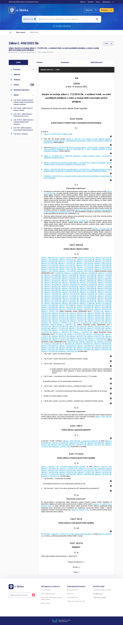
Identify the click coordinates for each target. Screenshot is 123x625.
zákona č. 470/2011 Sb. (78, 317)
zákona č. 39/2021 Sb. (103, 346)
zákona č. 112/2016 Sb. (79, 221)
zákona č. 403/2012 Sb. (78, 319)
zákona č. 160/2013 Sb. (62, 323)
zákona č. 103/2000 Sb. (70, 275)
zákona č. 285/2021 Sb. (85, 347)
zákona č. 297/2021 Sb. (49, 349)
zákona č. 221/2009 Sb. (67, 305)
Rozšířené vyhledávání (62, 26)
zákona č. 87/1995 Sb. (49, 263)
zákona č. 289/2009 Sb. (49, 307)
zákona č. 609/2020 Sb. (86, 346)
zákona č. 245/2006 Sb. (88, 298)
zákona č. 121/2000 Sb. (88, 275)
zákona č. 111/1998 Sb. (85, 267)
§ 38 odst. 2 (47, 534)
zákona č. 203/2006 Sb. (52, 298)
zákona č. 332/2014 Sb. (95, 326)
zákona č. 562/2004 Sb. (88, 288)
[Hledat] (97, 19)
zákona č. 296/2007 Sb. (70, 302)
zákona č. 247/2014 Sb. (60, 326)
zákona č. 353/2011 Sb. (78, 313)
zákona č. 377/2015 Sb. (103, 470)
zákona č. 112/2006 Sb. (70, 296)
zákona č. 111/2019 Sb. (49, 474)
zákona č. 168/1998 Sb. (49, 269)
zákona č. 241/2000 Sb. (52, 277)
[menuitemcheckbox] (22, 84)
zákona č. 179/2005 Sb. (88, 290)
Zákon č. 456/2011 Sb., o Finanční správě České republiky (63, 467)
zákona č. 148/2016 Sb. (62, 332)
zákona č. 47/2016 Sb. (60, 330)
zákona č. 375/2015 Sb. (95, 328)
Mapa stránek (45, 603)
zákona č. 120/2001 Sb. (52, 279)
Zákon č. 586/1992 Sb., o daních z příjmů (56, 258)
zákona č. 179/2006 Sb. (88, 296)
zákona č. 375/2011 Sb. (60, 315)
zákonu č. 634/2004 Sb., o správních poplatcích (80, 441)
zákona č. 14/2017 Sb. (86, 472)
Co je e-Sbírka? (46, 590)
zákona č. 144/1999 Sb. (49, 271)
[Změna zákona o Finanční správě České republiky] (22, 122)
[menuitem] (91, 10)
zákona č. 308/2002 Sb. (70, 282)
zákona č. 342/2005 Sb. (52, 292)
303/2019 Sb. (73, 342)
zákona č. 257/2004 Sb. (70, 286)
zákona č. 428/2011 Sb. (95, 315)
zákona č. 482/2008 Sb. (70, 303)
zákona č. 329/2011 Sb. (60, 313)
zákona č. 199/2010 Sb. (67, 309)
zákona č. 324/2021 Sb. (67, 349)
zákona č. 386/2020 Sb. (85, 474)
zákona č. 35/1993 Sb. (86, 258)
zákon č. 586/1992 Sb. (103, 417)
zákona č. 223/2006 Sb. (70, 298)
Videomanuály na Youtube (22, 595)
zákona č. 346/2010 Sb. (85, 309)
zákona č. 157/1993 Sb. (49, 260)
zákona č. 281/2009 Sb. (103, 305)
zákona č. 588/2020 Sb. (67, 346)
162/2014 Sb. (46, 326)
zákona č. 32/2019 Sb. (60, 340)
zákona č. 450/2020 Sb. (84, 344)
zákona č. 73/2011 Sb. (49, 311)
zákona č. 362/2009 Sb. (49, 309)
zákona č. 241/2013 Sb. (102, 323)
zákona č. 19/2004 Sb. (89, 284)
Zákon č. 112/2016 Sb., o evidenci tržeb (58, 134)
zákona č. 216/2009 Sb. (49, 305)
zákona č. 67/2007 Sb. (88, 300)
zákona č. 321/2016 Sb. (76, 334)
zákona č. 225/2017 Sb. (78, 336)
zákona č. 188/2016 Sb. (82, 332)
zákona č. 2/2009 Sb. (87, 303)
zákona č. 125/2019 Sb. (97, 340)
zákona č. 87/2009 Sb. (103, 303)
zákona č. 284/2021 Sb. (67, 347)
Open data (70, 594)
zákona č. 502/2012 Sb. (77, 445)
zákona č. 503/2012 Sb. (61, 321)
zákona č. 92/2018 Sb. (78, 338)
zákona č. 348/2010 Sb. (103, 309)
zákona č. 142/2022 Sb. (49, 351)
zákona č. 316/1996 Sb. (49, 265)
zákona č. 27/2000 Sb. (89, 273)
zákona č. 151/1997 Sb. (85, 265)
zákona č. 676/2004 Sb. (70, 290)
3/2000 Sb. (59, 273)
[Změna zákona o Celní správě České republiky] (22, 129)
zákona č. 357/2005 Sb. (70, 292)
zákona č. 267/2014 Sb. (78, 326)
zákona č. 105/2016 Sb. (77, 330)
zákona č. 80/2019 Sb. (78, 340)
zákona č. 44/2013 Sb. (78, 321)
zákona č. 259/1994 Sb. (85, 261)
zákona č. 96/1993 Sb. (103, 258)
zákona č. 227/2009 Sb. (85, 305)
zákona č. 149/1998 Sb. (103, 267)
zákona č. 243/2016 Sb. (68, 472)
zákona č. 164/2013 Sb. (69, 469)
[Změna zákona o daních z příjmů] (22, 109)
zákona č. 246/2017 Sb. (95, 336)
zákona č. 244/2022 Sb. (68, 351)
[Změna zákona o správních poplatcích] (22, 115)
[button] (18, 62)
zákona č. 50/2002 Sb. (52, 280)
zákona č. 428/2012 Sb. (95, 319)
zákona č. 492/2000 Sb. (88, 277)
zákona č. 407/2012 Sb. (59, 445)
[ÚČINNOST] (22, 134)
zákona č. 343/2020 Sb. (53, 344)
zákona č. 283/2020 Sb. (67, 474)
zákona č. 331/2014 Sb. (95, 445)
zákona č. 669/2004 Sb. (52, 290)
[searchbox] (65, 19)
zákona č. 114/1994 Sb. (67, 261)
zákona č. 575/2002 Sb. (88, 282)
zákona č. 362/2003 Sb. (53, 284)
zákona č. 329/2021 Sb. (85, 349)
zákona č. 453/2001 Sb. (88, 279)
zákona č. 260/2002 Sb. (52, 282)
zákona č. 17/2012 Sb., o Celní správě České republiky (71, 534)
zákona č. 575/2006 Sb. (60, 443)
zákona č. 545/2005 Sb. (53, 294)
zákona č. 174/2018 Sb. (95, 338)
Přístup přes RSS (72, 590)
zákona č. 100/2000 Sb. (52, 275)
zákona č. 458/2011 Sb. (102, 467)
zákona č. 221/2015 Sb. (77, 328)
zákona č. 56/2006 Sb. (89, 294)
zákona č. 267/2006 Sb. (53, 300)
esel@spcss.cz (98, 594)
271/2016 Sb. (61, 334)
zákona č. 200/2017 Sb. (60, 336)
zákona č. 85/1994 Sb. (49, 261)
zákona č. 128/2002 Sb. (70, 280)
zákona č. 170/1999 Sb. (67, 271)
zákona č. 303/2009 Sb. (67, 307)
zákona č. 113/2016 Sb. (95, 330)
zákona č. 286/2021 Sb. (103, 347)
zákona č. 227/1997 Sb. (67, 267)
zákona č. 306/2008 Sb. (52, 303)
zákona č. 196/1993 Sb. (67, 260)
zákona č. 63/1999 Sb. (85, 269)
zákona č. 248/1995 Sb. (103, 263)
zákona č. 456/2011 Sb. (80, 510)
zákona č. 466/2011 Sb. (60, 317)
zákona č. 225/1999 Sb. (85, 271)
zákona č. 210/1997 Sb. (49, 267)
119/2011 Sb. (98, 311)
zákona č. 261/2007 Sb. (52, 302)
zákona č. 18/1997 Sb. (67, 265)
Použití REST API (72, 597)
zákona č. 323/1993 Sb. (86, 260)
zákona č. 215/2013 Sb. (82, 323)
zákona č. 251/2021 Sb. (49, 347)
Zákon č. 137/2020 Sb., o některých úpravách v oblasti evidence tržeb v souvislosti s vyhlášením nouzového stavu (78, 157)
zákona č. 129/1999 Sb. (103, 269)
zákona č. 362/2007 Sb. (88, 302)
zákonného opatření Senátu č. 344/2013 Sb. (58, 324)
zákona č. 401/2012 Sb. (60, 319)
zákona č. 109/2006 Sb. (52, 296)
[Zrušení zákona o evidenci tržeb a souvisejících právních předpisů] (22, 102)
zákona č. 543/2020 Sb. (49, 346)
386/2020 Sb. (69, 344)
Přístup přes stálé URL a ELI (76, 601)
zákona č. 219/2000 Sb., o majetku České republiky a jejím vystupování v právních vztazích (78, 211)
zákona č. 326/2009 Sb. (103, 307)
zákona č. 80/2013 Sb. (96, 321)
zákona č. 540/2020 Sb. (103, 344)
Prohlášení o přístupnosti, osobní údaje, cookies (51, 598)
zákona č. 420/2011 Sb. (78, 315)
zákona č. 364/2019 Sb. (88, 342)
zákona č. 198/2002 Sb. (88, 280)
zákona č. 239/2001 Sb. (70, 279)
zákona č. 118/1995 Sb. (67, 263)
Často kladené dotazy (48, 594)
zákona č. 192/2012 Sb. (95, 317)
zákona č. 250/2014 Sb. (67, 470)
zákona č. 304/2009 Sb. (85, 307)
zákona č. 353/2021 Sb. (103, 349)
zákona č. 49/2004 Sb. (52, 286)
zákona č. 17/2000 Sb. (72, 273)
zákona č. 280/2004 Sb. (88, 286)
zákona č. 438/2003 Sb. (71, 284)
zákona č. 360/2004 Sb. (52, 288)
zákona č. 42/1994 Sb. (103, 260)
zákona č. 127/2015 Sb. (59, 328)
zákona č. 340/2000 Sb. (70, 277)
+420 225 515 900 (99, 597)
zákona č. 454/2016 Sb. (95, 334)
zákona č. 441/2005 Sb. (88, 292)
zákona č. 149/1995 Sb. (85, 263)
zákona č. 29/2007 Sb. (70, 300)
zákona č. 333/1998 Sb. (67, 269)
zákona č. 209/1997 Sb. (103, 265)
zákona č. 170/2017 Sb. (61, 446)
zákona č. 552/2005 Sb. (71, 294)
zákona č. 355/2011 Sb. (95, 313)
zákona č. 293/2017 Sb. (60, 338)
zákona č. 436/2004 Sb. (70, 288)
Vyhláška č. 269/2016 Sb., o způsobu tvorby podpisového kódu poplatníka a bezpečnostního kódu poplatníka (78, 177)
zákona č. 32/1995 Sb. (103, 261)
